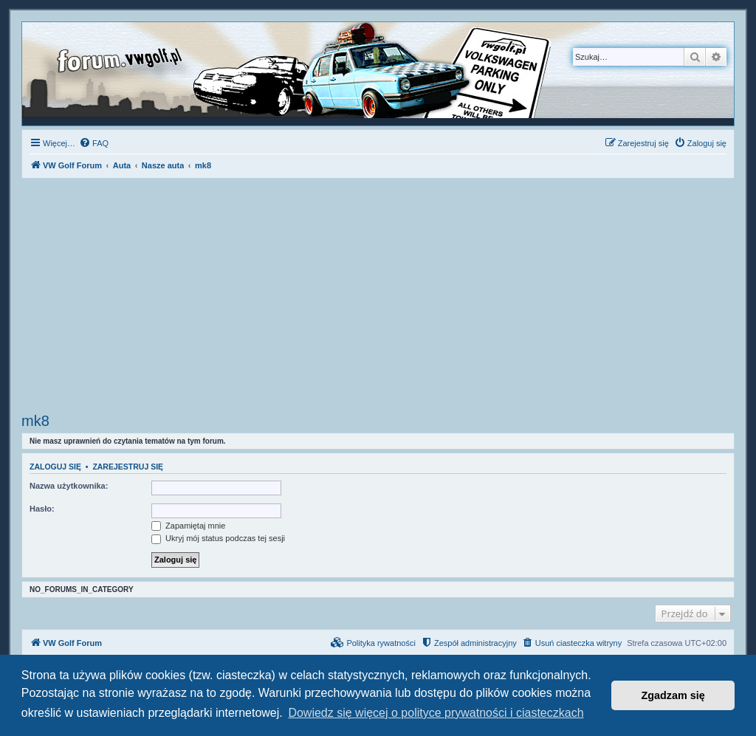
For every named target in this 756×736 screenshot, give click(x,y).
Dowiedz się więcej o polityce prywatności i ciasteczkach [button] (435, 712)
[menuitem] (94, 143)
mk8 (35, 421)
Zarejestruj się (127, 466)
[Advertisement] (378, 297)
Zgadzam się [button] (673, 695)
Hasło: (42, 508)
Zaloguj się (55, 466)
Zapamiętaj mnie (188, 525)
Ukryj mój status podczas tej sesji (218, 538)
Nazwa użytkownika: (69, 485)
